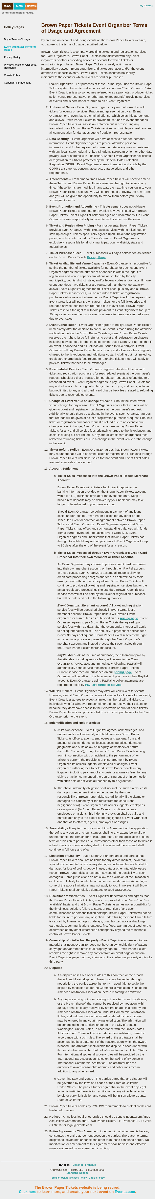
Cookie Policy (12, 75)
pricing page (129, 618)
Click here (27, 1192)
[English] (64, 1164)
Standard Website (77, 1172)
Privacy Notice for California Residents (20, 66)
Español (78, 1164)
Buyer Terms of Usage (17, 39)
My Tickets (146, 5)
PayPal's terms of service (103, 684)
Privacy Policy (12, 57)
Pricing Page (96, 257)
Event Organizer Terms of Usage (20, 48)
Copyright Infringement (17, 82)
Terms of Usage (59, 1177)
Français (90, 1164)
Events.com (125, 1192)
